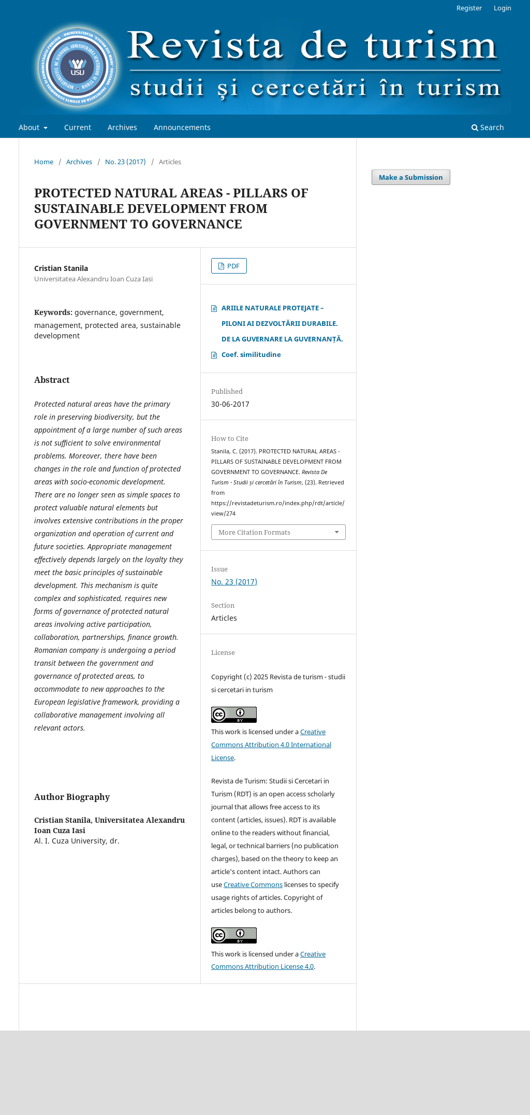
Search (488, 127)
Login (502, 7)
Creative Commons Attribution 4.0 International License (271, 744)
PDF (233, 265)
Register (469, 7)
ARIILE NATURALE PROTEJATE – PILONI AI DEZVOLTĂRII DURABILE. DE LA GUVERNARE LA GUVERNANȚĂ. (282, 323)
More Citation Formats (254, 532)
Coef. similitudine (251, 354)
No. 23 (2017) (125, 161)
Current (77, 127)
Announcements (182, 127)
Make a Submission (411, 177)
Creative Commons (253, 884)
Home (43, 161)
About (30, 127)
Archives (122, 127)
